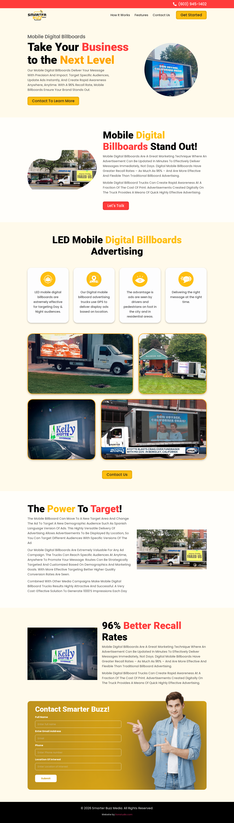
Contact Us (161, 15)
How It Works (120, 15)
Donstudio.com (123, 814)
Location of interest (48, 759)
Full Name (41, 717)
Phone (39, 745)
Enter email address (48, 731)
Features (141, 15)
